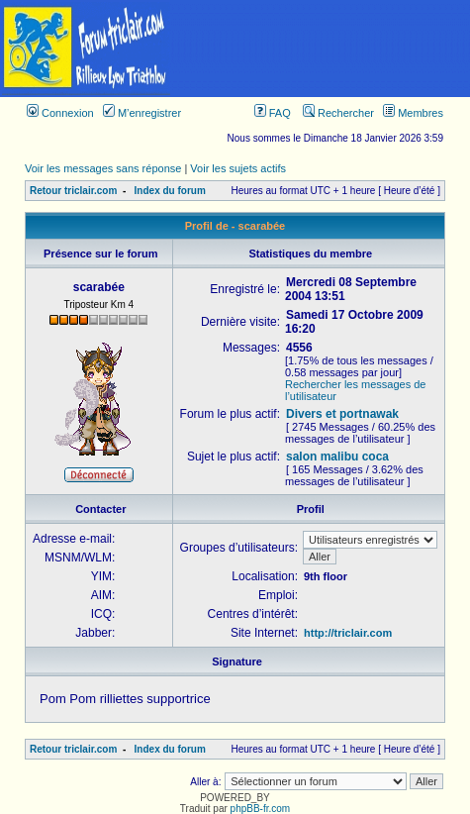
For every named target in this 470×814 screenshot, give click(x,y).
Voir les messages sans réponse (103, 168)
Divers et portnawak (342, 414)
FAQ (272, 113)
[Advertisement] (321, 48)
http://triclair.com (348, 633)
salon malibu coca (337, 456)
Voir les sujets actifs (238, 168)
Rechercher (338, 113)
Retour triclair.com (73, 190)
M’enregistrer (142, 113)
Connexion (60, 113)
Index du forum (170, 190)
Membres (413, 113)
